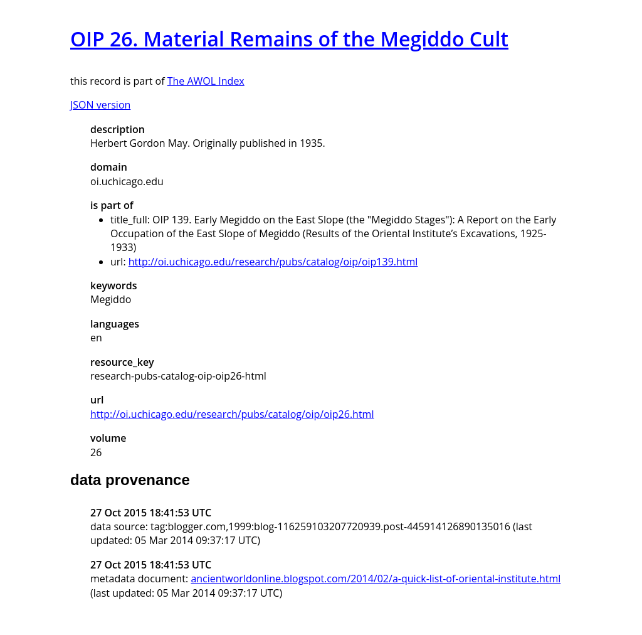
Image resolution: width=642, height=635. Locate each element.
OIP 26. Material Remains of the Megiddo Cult (289, 38)
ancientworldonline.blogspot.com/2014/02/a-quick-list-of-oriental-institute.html (375, 578)
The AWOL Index (206, 81)
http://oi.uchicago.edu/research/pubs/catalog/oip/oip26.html (232, 414)
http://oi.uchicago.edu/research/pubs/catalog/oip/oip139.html (273, 262)
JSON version (100, 105)
